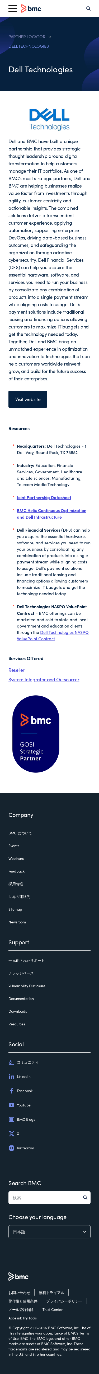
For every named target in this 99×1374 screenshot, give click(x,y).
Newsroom (17, 921)
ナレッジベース (21, 973)
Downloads (17, 1011)
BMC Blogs (21, 1119)
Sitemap (15, 909)
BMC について (20, 832)
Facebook (20, 1091)
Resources (16, 1023)
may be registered (75, 1348)
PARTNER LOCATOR (26, 36)
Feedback (16, 871)
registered (43, 1348)
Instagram (21, 1148)
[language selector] (49, 1231)
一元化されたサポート (26, 960)
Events (13, 845)
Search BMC (24, 1183)
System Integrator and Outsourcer (43, 679)
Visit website (27, 399)
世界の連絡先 (19, 896)
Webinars (16, 858)
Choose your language (37, 1217)
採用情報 (15, 883)
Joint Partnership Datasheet (44, 497)
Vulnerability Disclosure (26, 985)
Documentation (21, 998)
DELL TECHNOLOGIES (28, 46)
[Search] (88, 8)
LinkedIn (19, 1076)
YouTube (19, 1105)
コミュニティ (23, 1062)
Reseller (16, 670)
